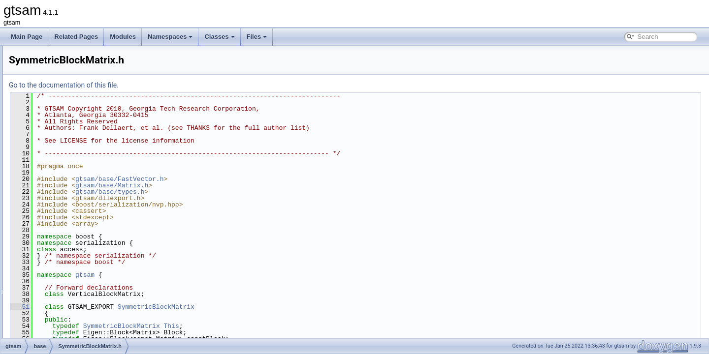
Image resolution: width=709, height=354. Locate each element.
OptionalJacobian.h (73, 142)
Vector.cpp (62, 326)
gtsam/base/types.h (232, 191)
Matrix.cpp (61, 110)
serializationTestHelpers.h (82, 175)
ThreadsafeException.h (78, 239)
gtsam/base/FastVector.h (242, 179)
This (294, 326)
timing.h (58, 261)
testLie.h (59, 229)
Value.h (58, 315)
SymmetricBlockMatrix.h (80, 196)
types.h (57, 294)
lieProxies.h (63, 56)
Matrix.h (58, 121)
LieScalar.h (62, 66)
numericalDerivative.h (76, 131)
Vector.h (58, 337)
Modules (123, 36)
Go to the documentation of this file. (187, 85)
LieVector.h (62, 77)
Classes (219, 36)
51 (143, 306)
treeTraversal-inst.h (73, 272)
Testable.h (61, 207)
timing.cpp (61, 250)
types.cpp (60, 283)
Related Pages (76, 36)
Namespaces (170, 36)
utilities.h (59, 304)
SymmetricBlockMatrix (279, 306)
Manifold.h (61, 99)
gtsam (208, 274)
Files (257, 36)
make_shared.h (68, 88)
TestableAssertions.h (75, 218)
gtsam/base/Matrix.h (234, 185)
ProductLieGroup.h (73, 153)
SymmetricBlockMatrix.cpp (83, 185)
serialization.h (66, 164)
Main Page (26, 36)
